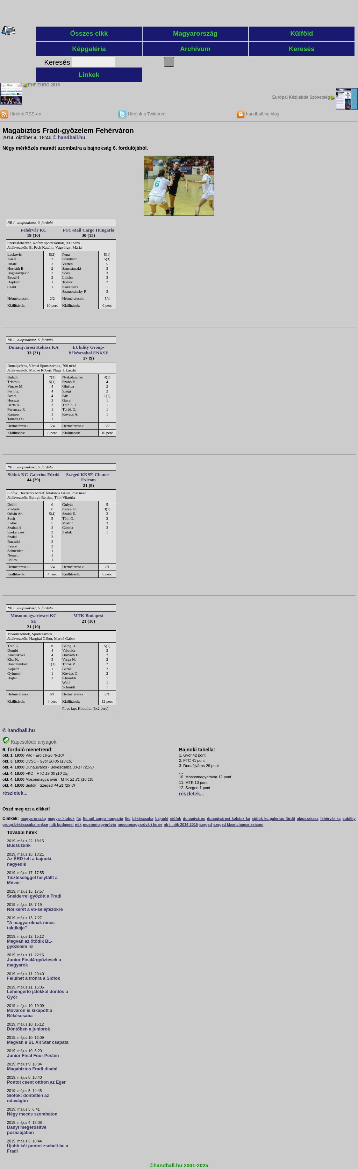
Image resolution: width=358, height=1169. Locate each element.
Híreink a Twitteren (142, 113)
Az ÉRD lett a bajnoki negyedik (29, 861)
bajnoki (161, 818)
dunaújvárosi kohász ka (228, 818)
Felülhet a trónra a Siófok (33, 978)
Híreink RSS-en (20, 113)
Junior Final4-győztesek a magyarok (34, 962)
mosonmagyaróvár (99, 824)
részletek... (15, 793)
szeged (205, 824)
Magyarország (195, 33)
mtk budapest (61, 824)
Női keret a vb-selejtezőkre (35, 909)
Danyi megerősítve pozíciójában (26, 1130)
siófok (175, 818)
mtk (78, 824)
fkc (127, 818)
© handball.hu (69, 137)
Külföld (301, 33)
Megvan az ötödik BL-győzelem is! (29, 944)
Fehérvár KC (33, 230)
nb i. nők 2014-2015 (181, 824)
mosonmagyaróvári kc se (139, 824)
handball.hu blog (257, 113)
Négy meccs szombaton (32, 1114)
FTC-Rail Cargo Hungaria (88, 230)
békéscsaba (142, 818)
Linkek (89, 74)
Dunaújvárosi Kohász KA (34, 347)
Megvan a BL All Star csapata (38, 1042)
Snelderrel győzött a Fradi (34, 896)
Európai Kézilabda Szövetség (301, 97)
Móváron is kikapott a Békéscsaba (29, 1013)
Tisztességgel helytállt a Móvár (32, 880)
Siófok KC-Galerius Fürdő (33, 474)
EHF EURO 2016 (44, 85)
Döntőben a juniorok (28, 1029)
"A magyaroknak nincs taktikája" (31, 925)
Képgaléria (89, 48)
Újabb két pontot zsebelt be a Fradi (37, 1148)
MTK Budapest (88, 615)
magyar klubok (61, 818)
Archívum (195, 48)
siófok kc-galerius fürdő (273, 818)
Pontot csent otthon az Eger (36, 1082)
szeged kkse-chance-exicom (238, 824)
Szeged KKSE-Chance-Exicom (88, 477)
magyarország (33, 818)
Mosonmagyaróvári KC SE (33, 618)
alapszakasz (307, 818)
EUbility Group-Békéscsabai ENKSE (89, 350)
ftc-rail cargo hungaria (103, 818)
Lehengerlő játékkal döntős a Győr (37, 994)
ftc (79, 818)
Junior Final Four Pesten (33, 1055)
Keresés (302, 48)
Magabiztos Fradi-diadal (32, 1069)
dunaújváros (194, 818)
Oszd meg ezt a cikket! (26, 809)
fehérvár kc (330, 818)
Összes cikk (89, 33)
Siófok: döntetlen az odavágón (28, 1098)
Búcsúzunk (19, 845)
